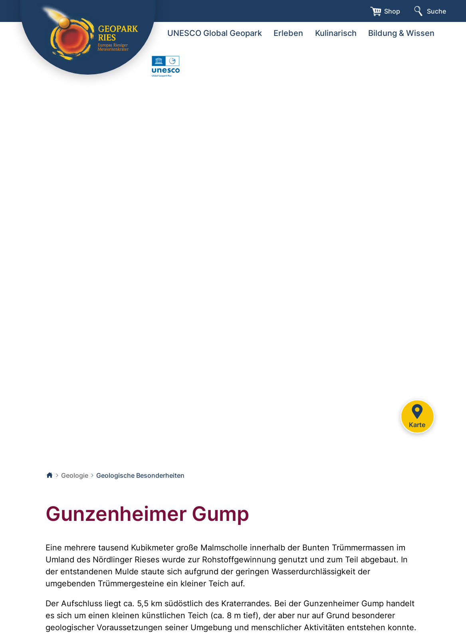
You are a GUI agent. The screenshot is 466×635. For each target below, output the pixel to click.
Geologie (74, 475)
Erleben (288, 33)
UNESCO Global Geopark (214, 33)
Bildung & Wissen (401, 33)
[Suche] (429, 11)
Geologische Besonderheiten (140, 475)
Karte (417, 415)
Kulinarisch (336, 33)
